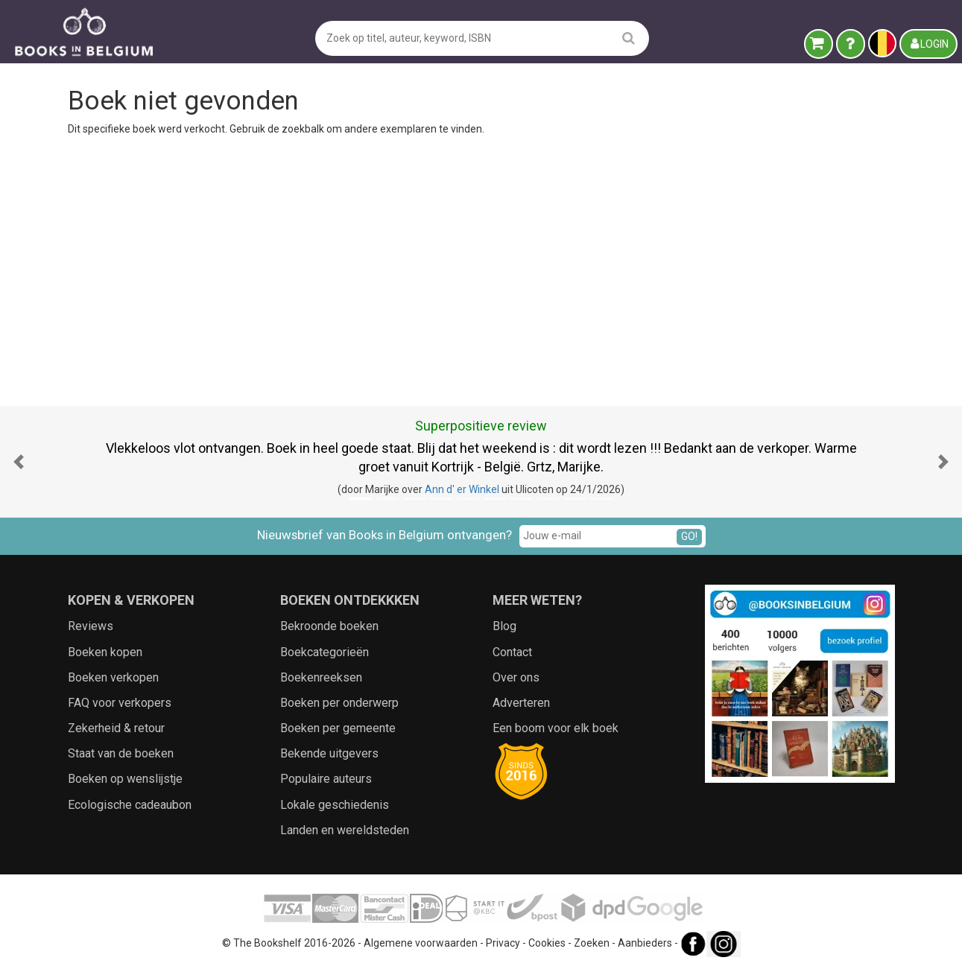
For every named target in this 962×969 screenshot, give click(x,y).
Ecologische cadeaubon (130, 805)
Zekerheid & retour (116, 728)
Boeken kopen (105, 652)
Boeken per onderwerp (339, 703)
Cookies (547, 943)
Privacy (503, 943)
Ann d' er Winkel (462, 489)
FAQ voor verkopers (119, 703)
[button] (18, 462)
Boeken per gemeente (338, 728)
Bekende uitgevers (329, 753)
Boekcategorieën (324, 652)
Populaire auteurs (326, 779)
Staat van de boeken (121, 753)
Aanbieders (645, 943)
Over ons (516, 677)
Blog (504, 626)
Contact (512, 652)
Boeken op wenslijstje (125, 779)
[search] (628, 37)
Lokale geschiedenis (334, 805)
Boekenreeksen (321, 677)
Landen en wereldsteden (344, 830)
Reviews (90, 626)
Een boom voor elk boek (555, 728)
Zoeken (592, 943)
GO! (689, 536)
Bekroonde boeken (329, 626)
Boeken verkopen (113, 677)
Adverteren (521, 703)
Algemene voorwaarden (421, 943)
